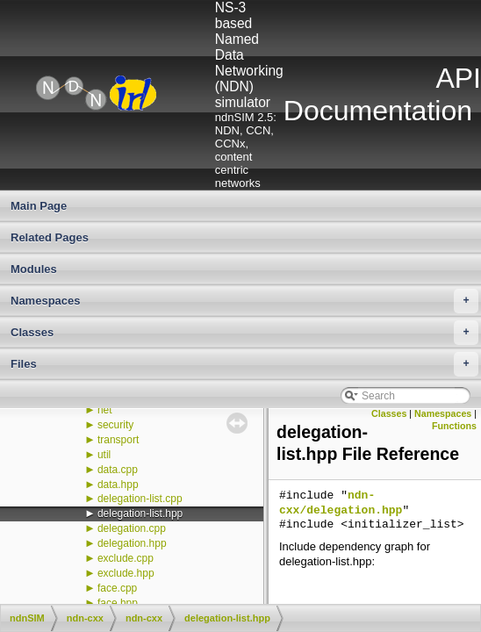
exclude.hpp (125, 573)
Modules (34, 269)
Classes (244, 332)
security (115, 425)
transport (118, 440)
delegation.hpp (132, 543)
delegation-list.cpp (140, 498)
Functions (454, 425)
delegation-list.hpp (140, 513)
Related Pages (50, 237)
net (104, 410)
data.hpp (118, 484)
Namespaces (244, 301)
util (104, 455)
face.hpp (117, 603)
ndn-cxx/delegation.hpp (340, 503)
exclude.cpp (125, 558)
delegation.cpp (131, 528)
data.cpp (117, 469)
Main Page (39, 205)
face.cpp (117, 588)
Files (244, 364)
